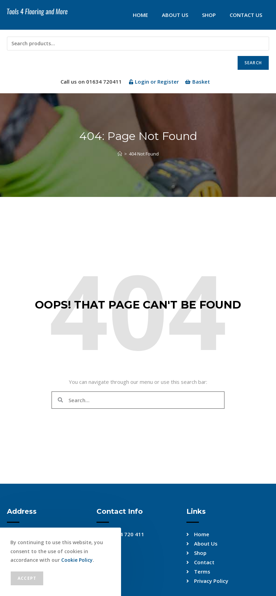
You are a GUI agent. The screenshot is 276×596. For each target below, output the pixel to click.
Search (253, 63)
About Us (175, 14)
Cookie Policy (77, 560)
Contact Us (246, 14)
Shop (209, 14)
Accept (27, 578)
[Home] (120, 154)
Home (140, 14)
